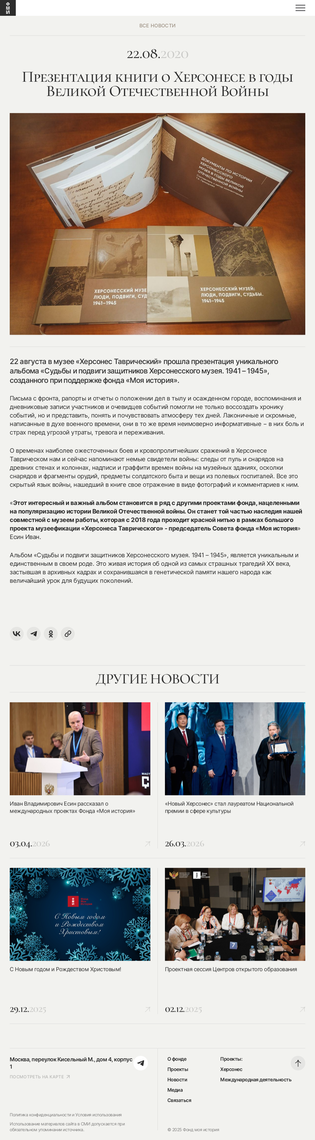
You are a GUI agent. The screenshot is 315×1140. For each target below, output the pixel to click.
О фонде (177, 1059)
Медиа (175, 1090)
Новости (177, 1079)
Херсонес (231, 1069)
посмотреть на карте (40, 1076)
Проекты (177, 1069)
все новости (157, 25)
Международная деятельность (255, 1079)
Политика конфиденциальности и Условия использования (66, 1114)
